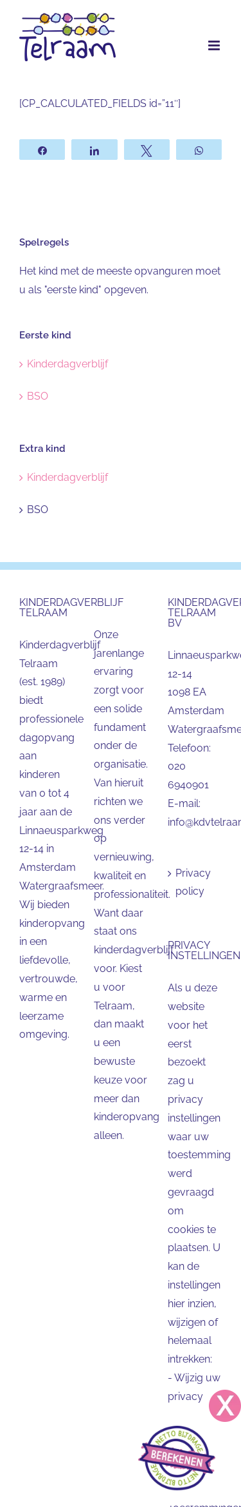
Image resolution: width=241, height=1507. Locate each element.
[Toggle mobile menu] (215, 45)
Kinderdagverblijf (67, 364)
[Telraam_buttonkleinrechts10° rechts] (176, 1430)
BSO (37, 396)
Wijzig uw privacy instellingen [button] (194, 1396)
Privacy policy (193, 882)
